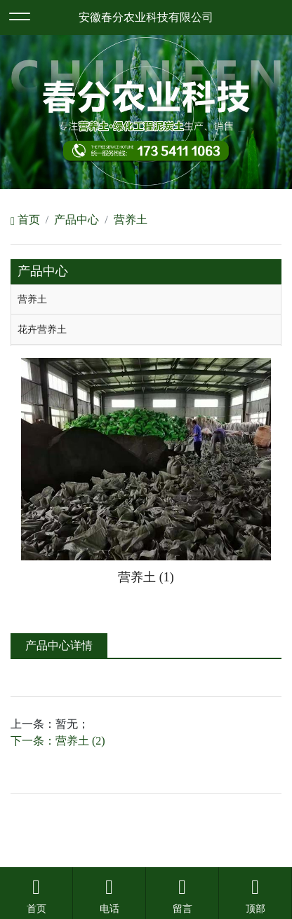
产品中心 (76, 220)
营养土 (130, 220)
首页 (25, 220)
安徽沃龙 (174, 848)
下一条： (58, 741)
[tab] (146, 300)
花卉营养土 (42, 329)
